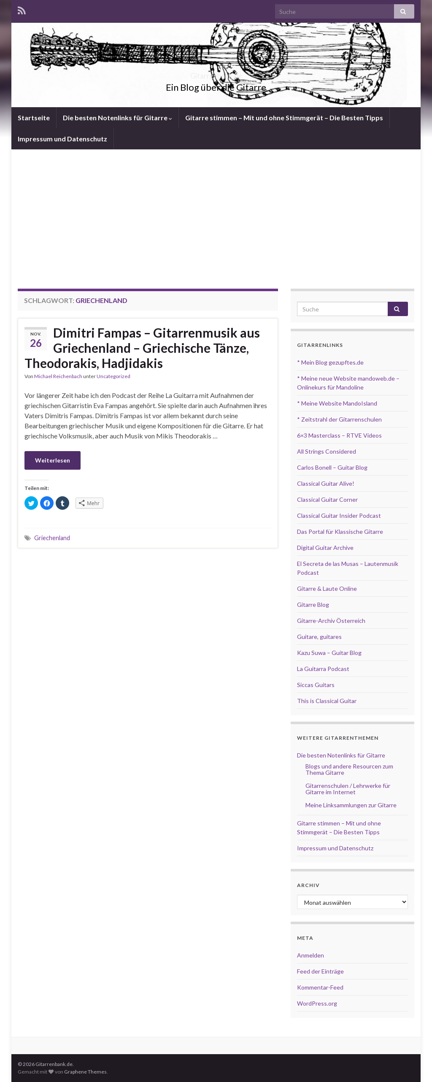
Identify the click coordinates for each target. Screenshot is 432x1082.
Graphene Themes (85, 1071)
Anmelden (310, 955)
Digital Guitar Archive (325, 547)
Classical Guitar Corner (327, 499)
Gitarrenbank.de (216, 73)
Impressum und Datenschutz (62, 139)
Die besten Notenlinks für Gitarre (117, 118)
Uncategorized (113, 376)
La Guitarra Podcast (323, 668)
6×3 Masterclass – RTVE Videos (339, 435)
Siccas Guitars (316, 684)
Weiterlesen (52, 460)
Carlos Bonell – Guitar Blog (332, 467)
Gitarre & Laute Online (327, 588)
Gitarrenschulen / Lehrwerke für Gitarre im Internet (347, 788)
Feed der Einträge (320, 971)
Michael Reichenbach (58, 376)
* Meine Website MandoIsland (337, 403)
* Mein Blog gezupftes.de (330, 362)
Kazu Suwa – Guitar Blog (329, 652)
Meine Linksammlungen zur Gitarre (351, 805)
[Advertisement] (216, 213)
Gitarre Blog (313, 604)
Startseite (34, 118)
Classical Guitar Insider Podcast (339, 515)
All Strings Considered (326, 451)
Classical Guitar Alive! (325, 483)
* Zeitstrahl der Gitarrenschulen (339, 419)
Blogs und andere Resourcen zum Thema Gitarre (349, 769)
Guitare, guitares (319, 636)
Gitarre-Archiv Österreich (331, 620)
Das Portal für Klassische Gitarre (340, 531)
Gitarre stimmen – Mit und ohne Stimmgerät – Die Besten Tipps (284, 118)
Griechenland (52, 537)
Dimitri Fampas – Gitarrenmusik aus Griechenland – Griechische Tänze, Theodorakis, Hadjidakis (142, 348)
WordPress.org (317, 1003)
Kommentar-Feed (320, 987)
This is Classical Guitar (326, 700)
